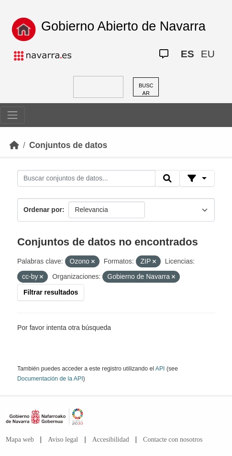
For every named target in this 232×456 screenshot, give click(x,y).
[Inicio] (14, 145)
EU (208, 53)
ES (187, 53)
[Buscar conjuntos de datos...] (86, 178)
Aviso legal (63, 439)
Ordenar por (42, 209)
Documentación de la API (50, 378)
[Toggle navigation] (12, 115)
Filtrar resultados (50, 292)
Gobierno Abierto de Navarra (123, 26)
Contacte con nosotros (172, 439)
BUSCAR (146, 89)
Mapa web (20, 439)
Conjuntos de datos (68, 145)
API (160, 368)
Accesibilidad (110, 439)
